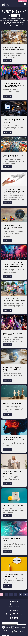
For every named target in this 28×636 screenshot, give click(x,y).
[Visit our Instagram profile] (10, 614)
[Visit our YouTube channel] (17, 614)
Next (25, 594)
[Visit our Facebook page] (6, 614)
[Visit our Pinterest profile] (14, 614)
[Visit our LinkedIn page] (21, 614)
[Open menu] (25, 4)
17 (20, 594)
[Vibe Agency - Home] (5, 4)
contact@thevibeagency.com (14, 604)
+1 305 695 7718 (14, 606)
